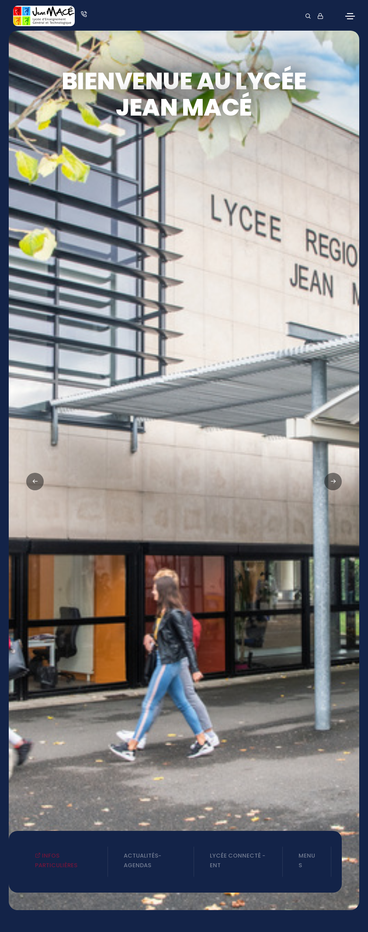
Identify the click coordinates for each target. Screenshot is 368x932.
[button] (333, 481)
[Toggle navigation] (350, 16)
